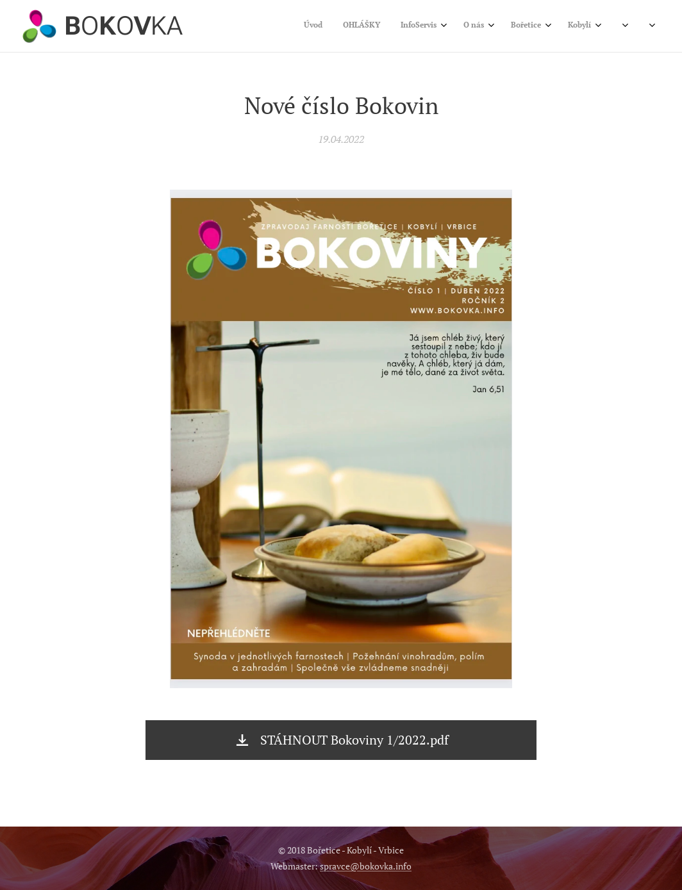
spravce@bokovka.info (366, 866)
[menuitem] (460, 26)
